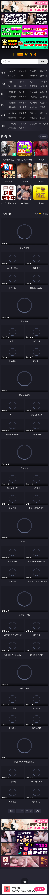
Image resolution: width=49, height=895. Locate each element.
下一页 (29, 811)
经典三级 (22, 96)
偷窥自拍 (12, 102)
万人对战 (33, 71)
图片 (3, 104)
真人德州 (22, 71)
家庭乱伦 (22, 113)
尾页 (38, 811)
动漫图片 (43, 102)
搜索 (43, 61)
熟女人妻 (12, 86)
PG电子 (12, 71)
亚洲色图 (22, 102)
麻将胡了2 (12, 75)
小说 (3, 115)
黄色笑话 (33, 117)
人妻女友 (33, 113)
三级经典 (6, 213)
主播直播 (33, 86)
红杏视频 (12, 128)
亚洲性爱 (12, 92)
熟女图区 (33, 107)
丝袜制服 (22, 86)
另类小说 (22, 117)
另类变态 (43, 96)
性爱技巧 (43, 117)
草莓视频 (33, 123)
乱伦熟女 (33, 96)
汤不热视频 (43, 123)
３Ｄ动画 (43, 81)
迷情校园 (12, 117)
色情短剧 (22, 128)
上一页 (20, 811)
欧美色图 (33, 102)
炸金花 (22, 75)
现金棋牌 (33, 75)
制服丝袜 (12, 96)
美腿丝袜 (12, 107)
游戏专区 (43, 71)
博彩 (3, 73)
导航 (3, 125)
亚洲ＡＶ (12, 81)
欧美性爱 (43, 92)
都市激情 (12, 113)
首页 (11, 811)
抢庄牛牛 (43, 75)
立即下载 (39, 889)
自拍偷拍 (22, 81)
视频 (3, 83)
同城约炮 (12, 123)
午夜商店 (22, 123)
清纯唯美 (22, 107)
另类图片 (43, 107)
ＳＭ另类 (43, 86)
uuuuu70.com (24, 54)
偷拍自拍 (22, 92)
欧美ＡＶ (33, 81)
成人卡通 (33, 92)
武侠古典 (43, 113)
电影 (3, 94)
